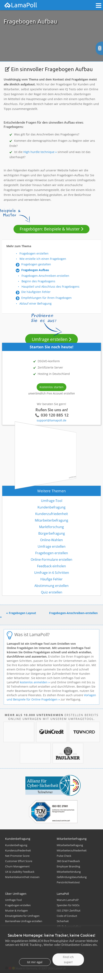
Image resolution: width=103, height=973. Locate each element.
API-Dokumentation (69, 926)
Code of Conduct (67, 916)
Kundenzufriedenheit (51, 514)
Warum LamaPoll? (68, 900)
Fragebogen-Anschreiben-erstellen (45, 276)
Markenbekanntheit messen (22, 877)
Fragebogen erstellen (34, 253)
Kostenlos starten (51, 387)
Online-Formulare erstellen (51, 559)
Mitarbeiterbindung (69, 872)
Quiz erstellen (51, 592)
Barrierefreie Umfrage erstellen (23, 921)
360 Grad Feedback (68, 861)
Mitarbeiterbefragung (51, 520)
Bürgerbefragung (51, 533)
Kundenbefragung (51, 507)
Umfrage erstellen (50, 339)
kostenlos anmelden (34, 682)
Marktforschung (51, 527)
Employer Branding (68, 866)
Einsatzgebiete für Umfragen (22, 916)
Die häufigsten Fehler (36, 292)
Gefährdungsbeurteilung (72, 877)
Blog (59, 932)
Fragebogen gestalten (36, 264)
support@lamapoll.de (51, 420)
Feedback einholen (51, 566)
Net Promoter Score (17, 856)
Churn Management (17, 866)
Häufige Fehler (51, 579)
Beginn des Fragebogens (38, 281)
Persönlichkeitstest (68, 882)
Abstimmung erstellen (51, 585)
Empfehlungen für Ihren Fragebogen (46, 298)
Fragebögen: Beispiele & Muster (50, 229)
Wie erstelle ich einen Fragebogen (42, 259)
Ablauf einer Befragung (35, 303)
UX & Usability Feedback (19, 872)
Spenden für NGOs (68, 905)
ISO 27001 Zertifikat (68, 910)
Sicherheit (63, 921)
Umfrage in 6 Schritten (51, 572)
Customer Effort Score (18, 861)
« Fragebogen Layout (21, 613)
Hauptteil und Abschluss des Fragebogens (50, 286)
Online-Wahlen (51, 540)
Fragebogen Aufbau (35, 270)
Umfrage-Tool (51, 500)
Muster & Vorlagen (16, 910)
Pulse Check (64, 856)
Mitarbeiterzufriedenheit (72, 850)
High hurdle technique (38, 152)
